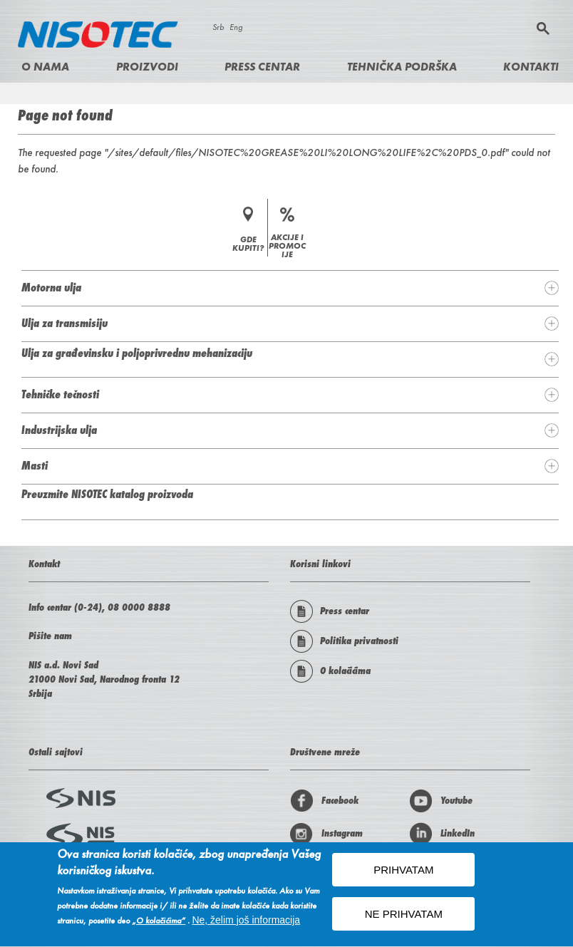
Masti (34, 465)
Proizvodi (147, 66)
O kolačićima (330, 671)
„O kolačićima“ (158, 923)
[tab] (290, 288)
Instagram (326, 833)
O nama (45, 66)
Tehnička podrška (402, 66)
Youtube (441, 801)
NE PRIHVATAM (404, 916)
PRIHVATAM (403, 872)
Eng (235, 27)
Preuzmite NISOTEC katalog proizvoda (107, 494)
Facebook (324, 801)
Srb (218, 27)
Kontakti (531, 66)
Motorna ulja (51, 287)
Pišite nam (50, 635)
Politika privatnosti (344, 641)
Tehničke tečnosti (60, 394)
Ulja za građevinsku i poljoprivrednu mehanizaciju (136, 353)
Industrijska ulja (59, 430)
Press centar (262, 66)
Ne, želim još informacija (246, 922)
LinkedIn (442, 833)
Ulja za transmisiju (64, 323)
